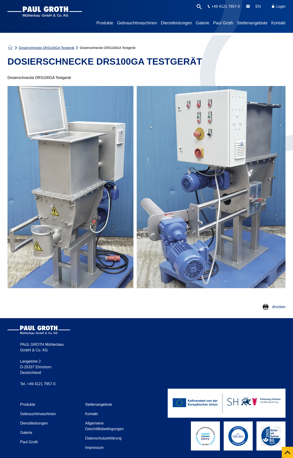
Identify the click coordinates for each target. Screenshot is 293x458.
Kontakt (278, 23)
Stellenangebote (252, 23)
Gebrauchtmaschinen (137, 23)
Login (279, 6)
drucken (279, 307)
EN (258, 6)
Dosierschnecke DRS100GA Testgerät (46, 48)
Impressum (94, 448)
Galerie (202, 23)
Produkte (104, 23)
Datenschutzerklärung (103, 438)
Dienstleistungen (176, 23)
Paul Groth (223, 23)
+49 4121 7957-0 (225, 6)
